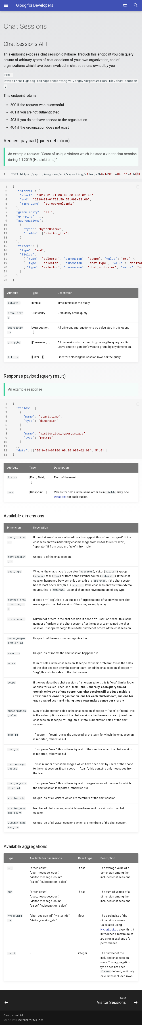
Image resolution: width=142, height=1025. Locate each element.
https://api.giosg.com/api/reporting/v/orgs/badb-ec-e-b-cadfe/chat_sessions (76, 174)
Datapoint (60, 496)
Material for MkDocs (31, 1020)
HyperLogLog (109, 929)
